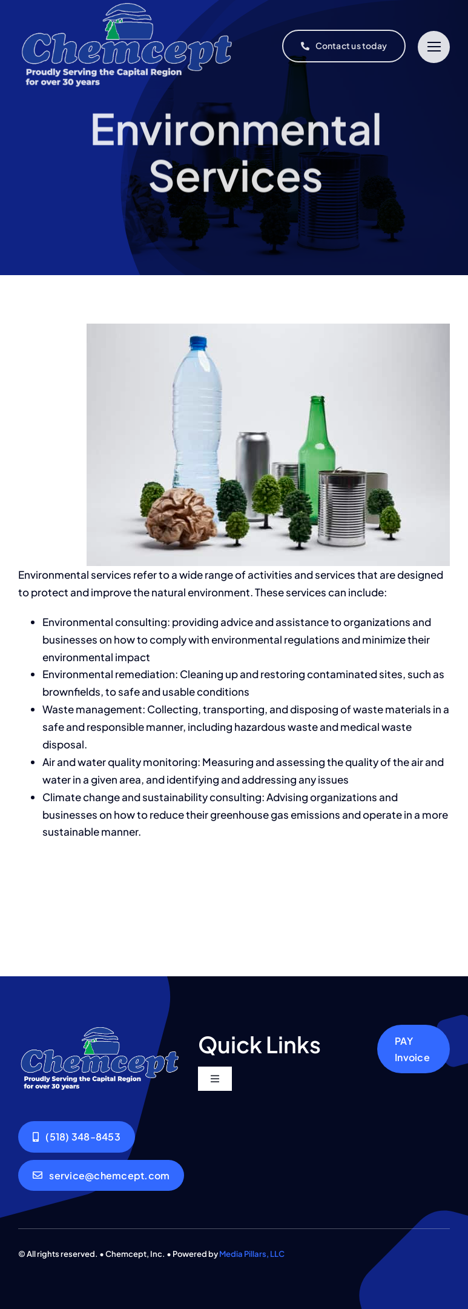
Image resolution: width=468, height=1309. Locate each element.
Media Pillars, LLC (252, 1254)
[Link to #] (434, 47)
